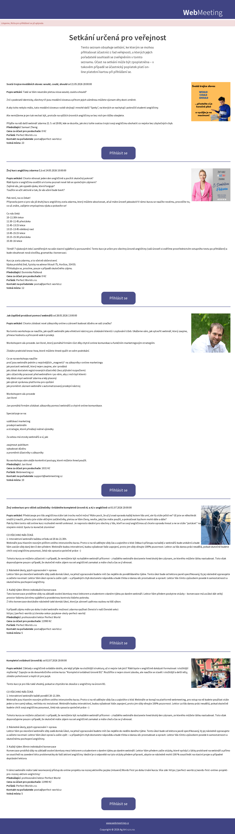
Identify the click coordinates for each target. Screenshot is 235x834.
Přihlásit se (118, 153)
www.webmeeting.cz (117, 823)
